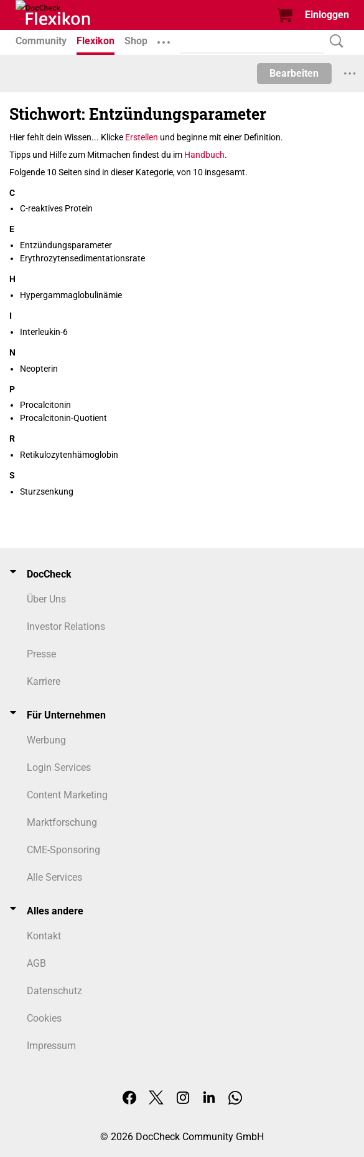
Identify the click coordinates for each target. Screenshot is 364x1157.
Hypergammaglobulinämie (71, 295)
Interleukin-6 (44, 332)
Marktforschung (62, 822)
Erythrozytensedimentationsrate (82, 258)
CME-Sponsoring (63, 850)
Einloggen (327, 15)
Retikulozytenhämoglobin (69, 455)
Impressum (51, 1046)
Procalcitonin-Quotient (63, 418)
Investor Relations (66, 626)
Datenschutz (54, 991)
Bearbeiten (294, 73)
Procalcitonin (45, 405)
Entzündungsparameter (66, 245)
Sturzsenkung (46, 491)
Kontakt (44, 936)
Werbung (46, 740)
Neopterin (39, 369)
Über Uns (46, 599)
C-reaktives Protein (56, 208)
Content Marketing (67, 795)
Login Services (59, 767)
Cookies (44, 1018)
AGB (36, 963)
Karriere (43, 681)
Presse (41, 654)
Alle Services (54, 877)
